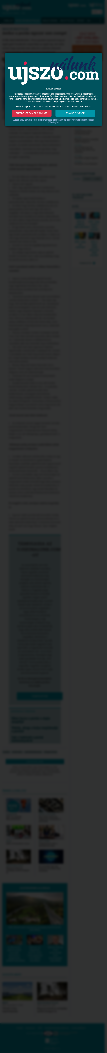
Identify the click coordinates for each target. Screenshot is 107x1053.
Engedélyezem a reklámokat (31, 113)
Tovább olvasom (75, 113)
